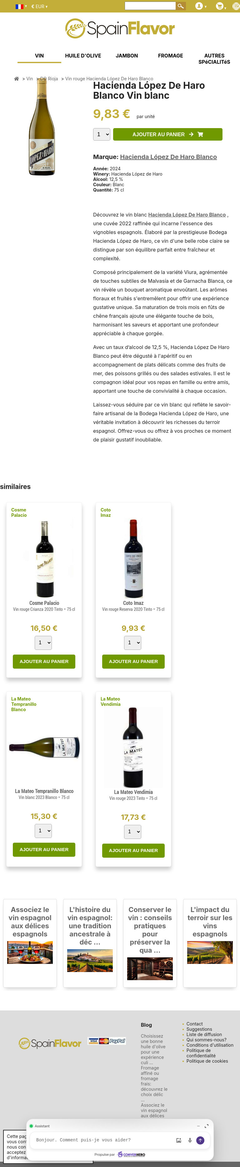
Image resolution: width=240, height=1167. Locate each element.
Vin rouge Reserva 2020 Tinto (127, 609)
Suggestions (199, 1029)
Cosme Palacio (19, 512)
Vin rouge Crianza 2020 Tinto (38, 609)
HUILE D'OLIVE (83, 55)
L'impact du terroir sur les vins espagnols (210, 921)
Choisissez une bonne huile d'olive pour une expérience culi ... (153, 1049)
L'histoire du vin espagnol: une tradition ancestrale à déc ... (90, 925)
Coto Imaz (106, 512)
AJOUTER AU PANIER (167, 134)
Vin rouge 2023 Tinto (127, 798)
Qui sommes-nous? (207, 1039)
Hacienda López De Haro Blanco (168, 157)
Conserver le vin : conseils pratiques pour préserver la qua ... (150, 929)
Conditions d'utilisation (210, 1045)
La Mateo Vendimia (111, 701)
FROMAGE (170, 55)
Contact (195, 1023)
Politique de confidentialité (201, 1053)
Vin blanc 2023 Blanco (38, 797)
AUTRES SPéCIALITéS (214, 58)
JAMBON (127, 55)
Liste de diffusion (204, 1034)
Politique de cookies (207, 1061)
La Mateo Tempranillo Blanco (24, 704)
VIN (39, 55)
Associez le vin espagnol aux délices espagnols (29, 921)
